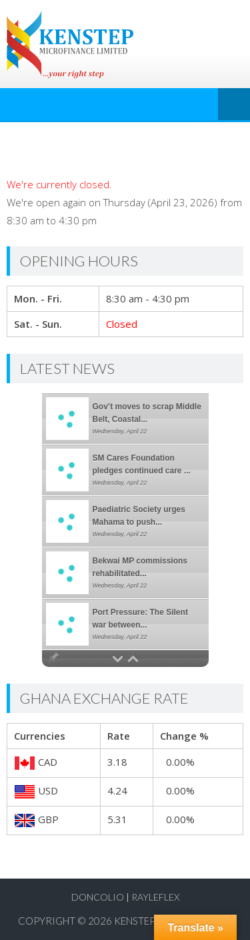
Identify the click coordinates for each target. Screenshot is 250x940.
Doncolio (97, 897)
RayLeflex (155, 897)
